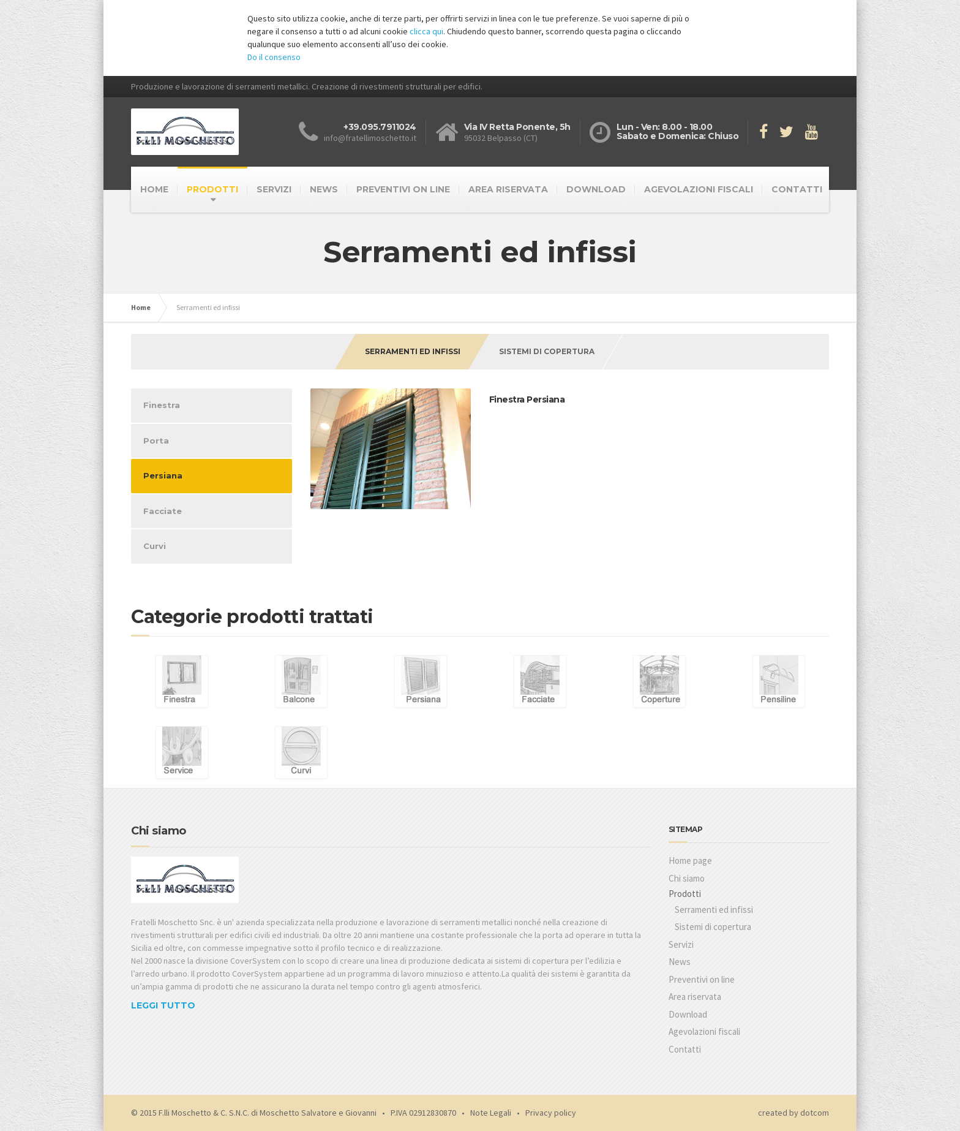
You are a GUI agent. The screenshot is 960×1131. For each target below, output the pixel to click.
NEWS (324, 189)
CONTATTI (796, 189)
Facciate (162, 511)
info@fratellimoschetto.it (370, 137)
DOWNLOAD (596, 189)
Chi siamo (687, 878)
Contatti (685, 1049)
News (680, 961)
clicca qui (426, 31)
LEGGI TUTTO (163, 1005)
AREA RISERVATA (508, 189)
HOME (154, 189)
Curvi (154, 546)
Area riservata (695, 996)
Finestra (161, 405)
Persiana (162, 475)
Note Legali (490, 1112)
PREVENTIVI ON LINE (403, 189)
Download (688, 1014)
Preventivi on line (702, 979)
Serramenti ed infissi (412, 351)
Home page (690, 860)
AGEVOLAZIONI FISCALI (698, 189)
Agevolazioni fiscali (704, 1031)
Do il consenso (274, 56)
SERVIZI (274, 189)
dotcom (814, 1112)
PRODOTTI (212, 189)
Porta (156, 440)
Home (141, 307)
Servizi (681, 944)
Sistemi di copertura (546, 351)
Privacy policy (550, 1112)
